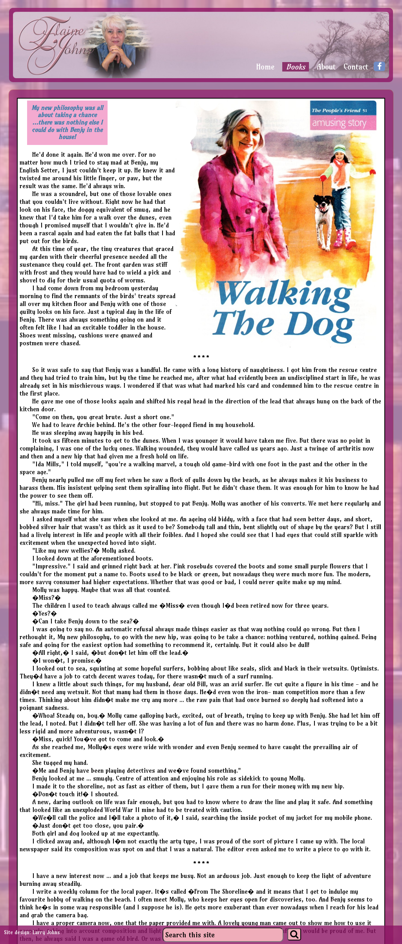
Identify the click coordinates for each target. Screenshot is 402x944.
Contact (356, 67)
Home (265, 67)
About (326, 67)
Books (295, 66)
